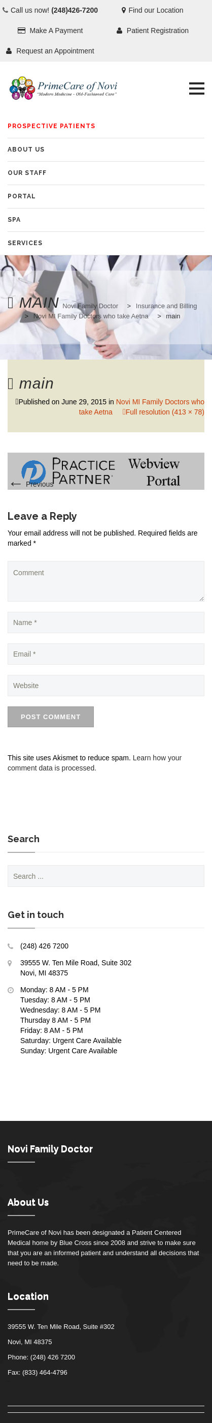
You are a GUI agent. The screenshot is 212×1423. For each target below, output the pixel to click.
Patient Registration (153, 30)
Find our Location (152, 10)
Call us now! (54, 10)
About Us (26, 149)
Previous (30, 484)
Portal (22, 196)
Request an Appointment (50, 51)
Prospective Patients (51, 126)
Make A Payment (50, 30)
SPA (14, 219)
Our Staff (27, 172)
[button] (196, 88)
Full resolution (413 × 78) (165, 412)
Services (25, 243)
